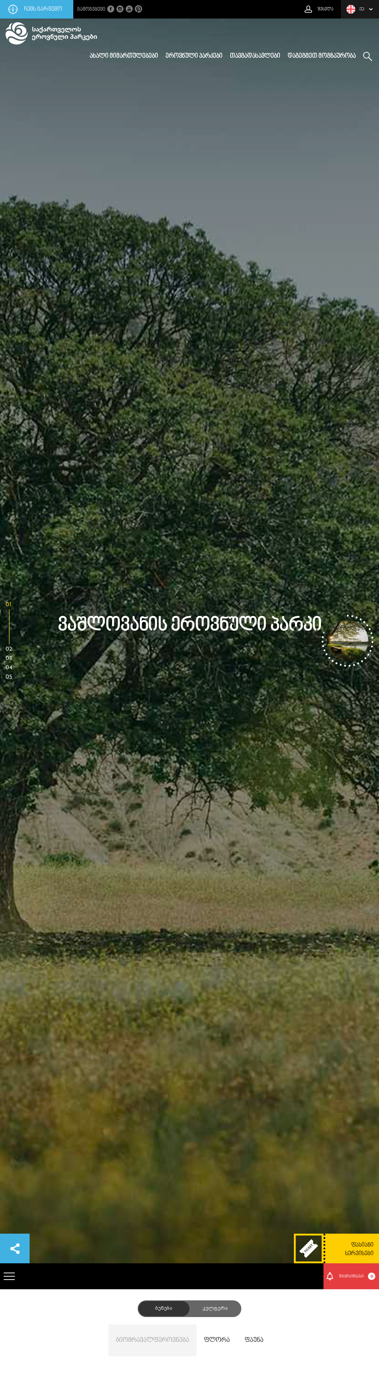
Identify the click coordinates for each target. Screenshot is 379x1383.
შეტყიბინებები (357, 1276)
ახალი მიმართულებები (124, 56)
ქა (355, 9)
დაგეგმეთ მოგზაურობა (322, 56)
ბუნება (163, 1308)
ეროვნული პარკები (193, 56)
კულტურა (215, 1308)
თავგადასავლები (255, 56)
